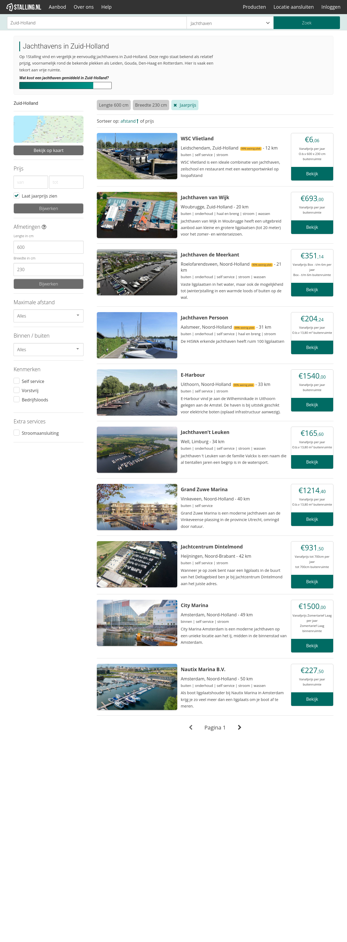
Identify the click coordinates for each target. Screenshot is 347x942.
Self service (33, 381)
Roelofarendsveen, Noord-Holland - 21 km (231, 267)
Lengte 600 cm (113, 105)
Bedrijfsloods (35, 399)
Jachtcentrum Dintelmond (212, 546)
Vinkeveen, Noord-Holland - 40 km (215, 499)
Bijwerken (48, 208)
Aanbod (57, 7)
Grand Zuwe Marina (204, 489)
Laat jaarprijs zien (39, 195)
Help (106, 7)
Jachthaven (230, 23)
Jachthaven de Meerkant (210, 254)
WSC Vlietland (197, 138)
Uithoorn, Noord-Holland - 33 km (226, 384)
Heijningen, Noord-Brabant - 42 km (216, 556)
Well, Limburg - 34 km (202, 442)
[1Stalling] (23, 7)
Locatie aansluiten (294, 7)
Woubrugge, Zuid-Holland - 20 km (215, 207)
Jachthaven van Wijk (205, 197)
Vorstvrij (30, 390)
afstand (128, 121)
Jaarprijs (188, 105)
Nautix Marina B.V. (203, 669)
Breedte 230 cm (151, 105)
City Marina (194, 605)
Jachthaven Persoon (204, 317)
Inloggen (330, 7)
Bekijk (312, 174)
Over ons (84, 7)
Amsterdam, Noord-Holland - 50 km (217, 679)
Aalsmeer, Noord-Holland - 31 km (226, 327)
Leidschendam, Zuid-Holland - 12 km (229, 148)
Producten (254, 7)
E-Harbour (193, 375)
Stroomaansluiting (40, 433)
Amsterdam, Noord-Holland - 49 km (217, 615)
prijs (149, 121)
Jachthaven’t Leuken (205, 432)
